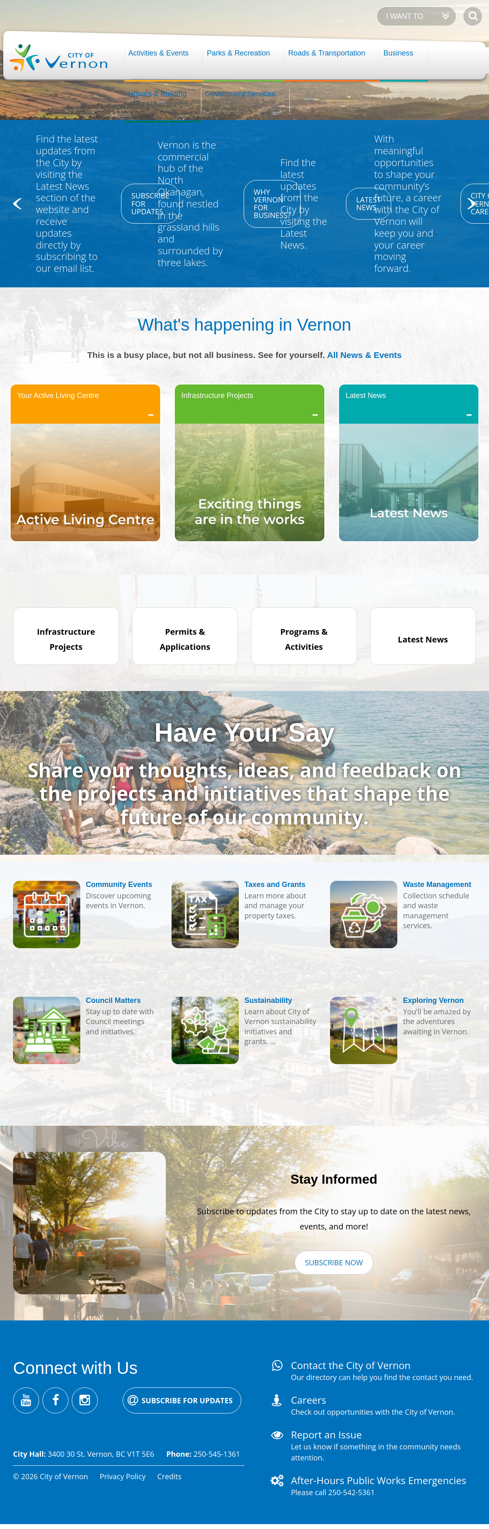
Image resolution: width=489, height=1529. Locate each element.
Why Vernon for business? (272, 203)
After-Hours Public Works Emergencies (378, 1480)
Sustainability (268, 1000)
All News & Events (364, 355)
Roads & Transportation (326, 53)
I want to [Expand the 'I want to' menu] (404, 16)
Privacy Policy (122, 1476)
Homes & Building (157, 94)
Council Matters (113, 1000)
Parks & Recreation (238, 53)
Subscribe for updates (150, 203)
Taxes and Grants (275, 884)
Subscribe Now (334, 1262)
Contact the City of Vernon (351, 1365)
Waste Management (437, 884)
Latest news (368, 203)
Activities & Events (158, 53)
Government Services (240, 94)
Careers (308, 1400)
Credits (169, 1476)
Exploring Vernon (433, 1000)
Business (398, 53)
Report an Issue (326, 1434)
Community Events (119, 884)
